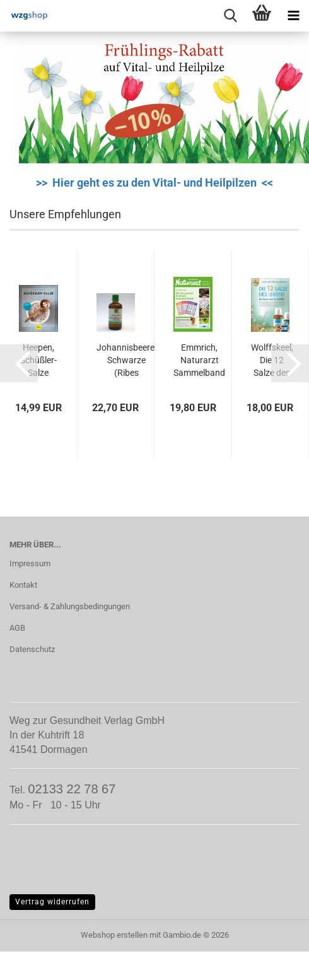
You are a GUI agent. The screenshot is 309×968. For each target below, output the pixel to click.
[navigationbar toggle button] (293, 16)
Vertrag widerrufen (52, 901)
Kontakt (23, 585)
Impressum (29, 563)
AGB (17, 628)
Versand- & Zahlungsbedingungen (69, 606)
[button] (19, 363)
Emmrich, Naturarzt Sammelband (199, 360)
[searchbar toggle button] (230, 16)
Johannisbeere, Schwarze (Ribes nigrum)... (126, 360)
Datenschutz (32, 649)
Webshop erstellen (114, 935)
